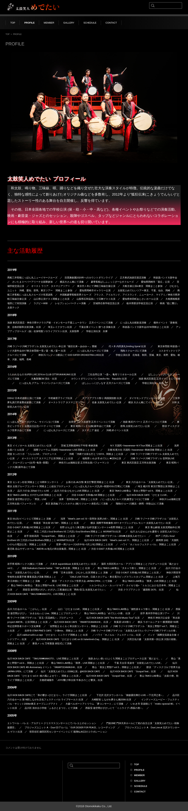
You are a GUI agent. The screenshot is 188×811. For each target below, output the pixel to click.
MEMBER (49, 22)
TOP (12, 22)
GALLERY (68, 22)
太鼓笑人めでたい (14, 769)
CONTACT (111, 22)
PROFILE (29, 22)
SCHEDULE (89, 22)
